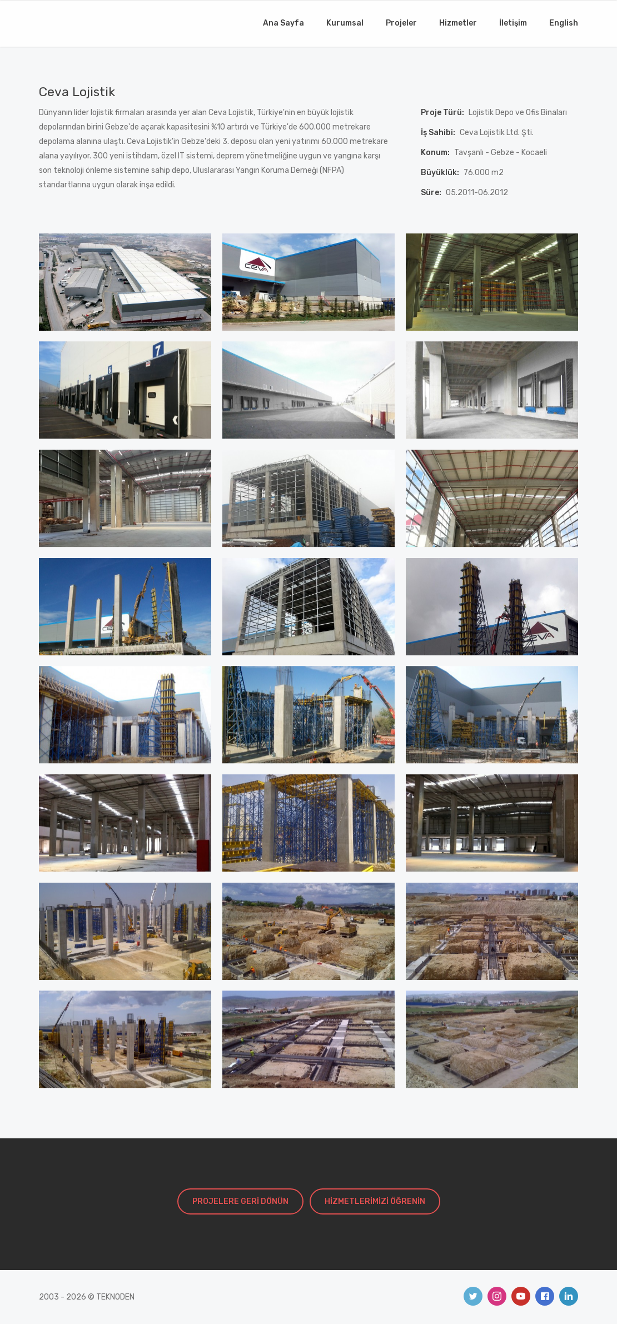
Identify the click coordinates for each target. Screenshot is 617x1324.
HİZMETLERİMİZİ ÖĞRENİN (375, 1201)
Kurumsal (345, 23)
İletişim (513, 23)
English (563, 23)
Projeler (401, 23)
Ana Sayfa (283, 23)
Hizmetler (458, 23)
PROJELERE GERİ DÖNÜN (240, 1201)
